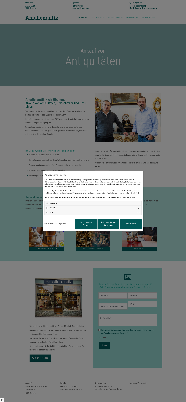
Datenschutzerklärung (50, 224)
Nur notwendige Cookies (86, 223)
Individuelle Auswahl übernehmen (108, 223)
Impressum (62, 224)
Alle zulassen (131, 224)
